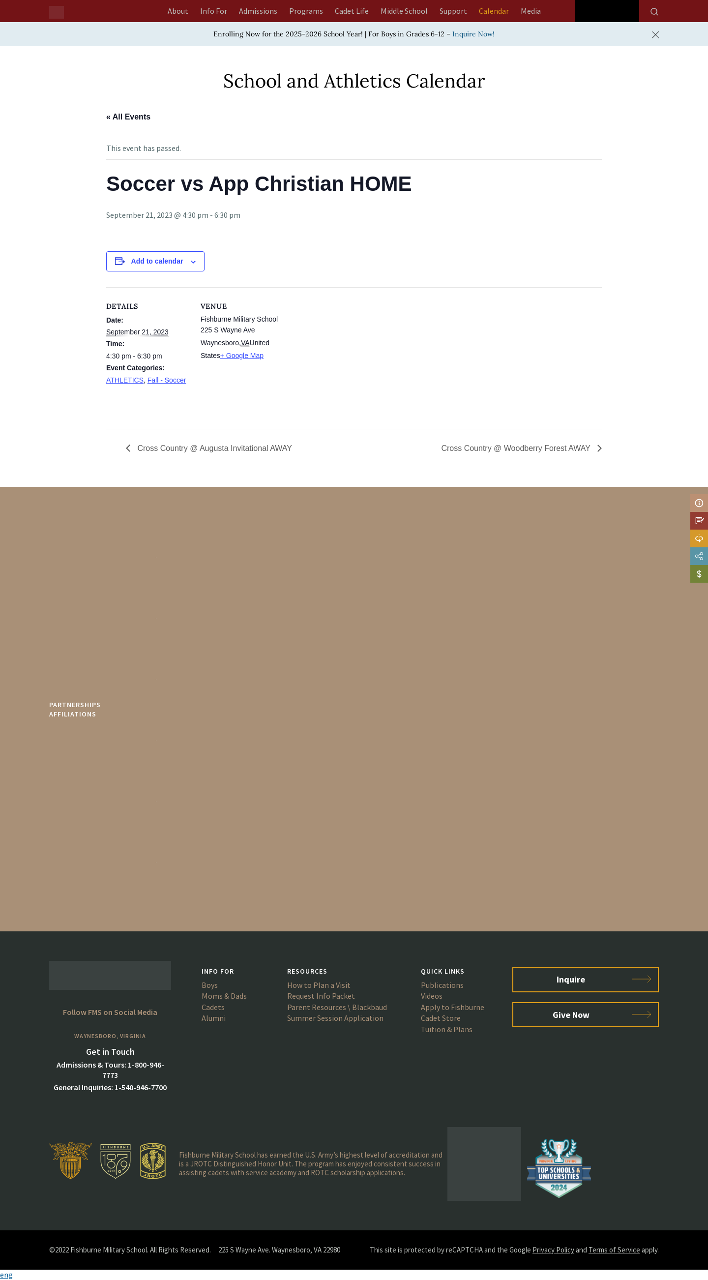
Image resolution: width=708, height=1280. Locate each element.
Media (531, 11)
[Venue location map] (347, 355)
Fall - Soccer (167, 380)
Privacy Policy (553, 1249)
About (178, 11)
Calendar (494, 11)
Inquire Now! (473, 34)
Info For (213, 11)
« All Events (128, 117)
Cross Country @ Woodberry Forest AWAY (516, 448)
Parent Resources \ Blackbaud (337, 1007)
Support (453, 11)
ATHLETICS (125, 380)
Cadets (213, 1007)
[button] (354, 1275)
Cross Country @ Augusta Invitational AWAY (213, 448)
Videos (431, 996)
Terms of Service (614, 1249)
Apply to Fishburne (452, 1007)
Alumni (214, 1018)
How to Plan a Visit (319, 985)
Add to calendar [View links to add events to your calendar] (157, 261)
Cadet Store (441, 1018)
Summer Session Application (335, 1018)
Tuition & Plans (446, 1029)
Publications (442, 985)
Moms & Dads (224, 996)
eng (6, 1275)
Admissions (258, 11)
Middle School (404, 11)
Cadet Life (352, 11)
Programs (306, 11)
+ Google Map (242, 355)
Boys (210, 985)
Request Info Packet (321, 996)
